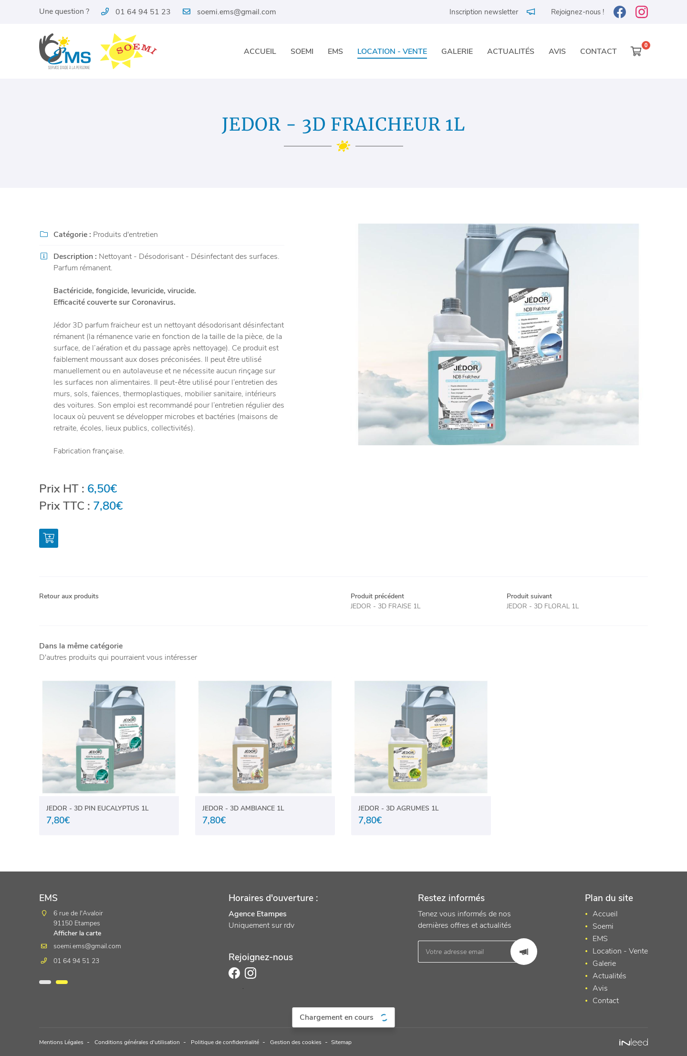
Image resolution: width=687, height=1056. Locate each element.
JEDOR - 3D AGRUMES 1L (398, 811)
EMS (335, 51)
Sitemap (383, 1042)
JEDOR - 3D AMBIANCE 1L (243, 811)
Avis (557, 51)
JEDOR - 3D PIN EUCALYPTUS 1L (97, 811)
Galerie (457, 51)
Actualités (510, 51)
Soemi (302, 51)
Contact (598, 51)
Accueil (260, 51)
